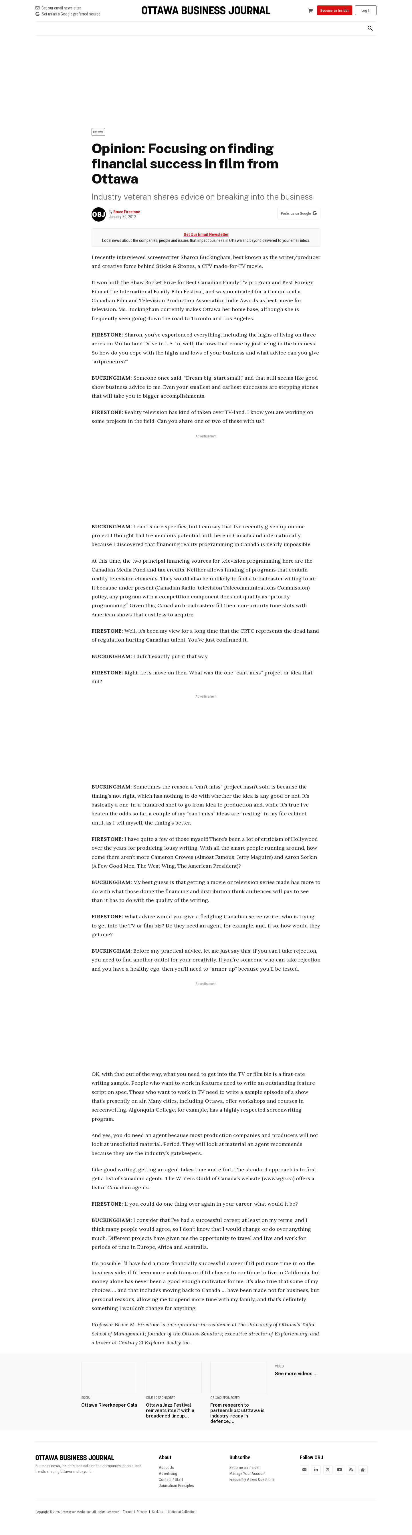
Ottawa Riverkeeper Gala (109, 1405)
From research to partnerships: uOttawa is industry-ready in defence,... (237, 1413)
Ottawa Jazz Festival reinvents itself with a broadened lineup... (170, 1410)
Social (86, 1397)
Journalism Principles (176, 1485)
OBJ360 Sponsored (160, 1397)
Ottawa (98, 132)
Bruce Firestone (126, 212)
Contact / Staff (171, 1479)
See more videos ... (296, 1373)
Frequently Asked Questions (252, 1479)
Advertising (168, 1473)
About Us (166, 1467)
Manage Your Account (247, 1473)
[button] (370, 28)
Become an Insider (244, 1467)
